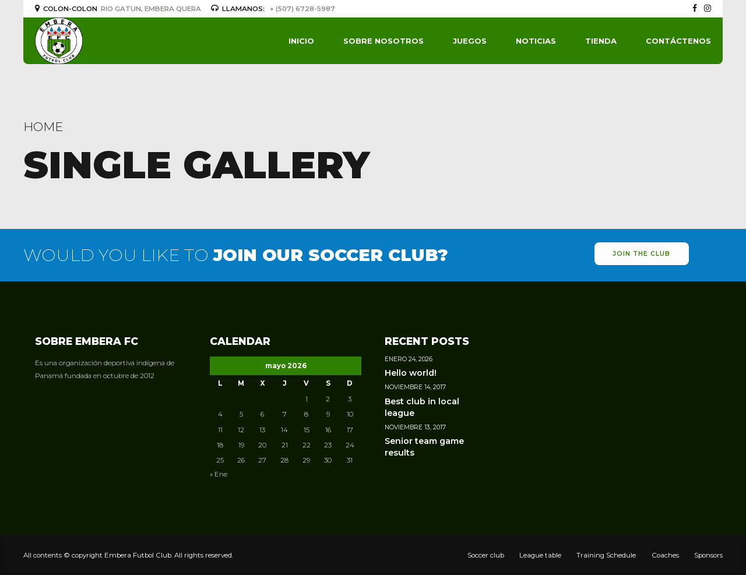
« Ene (218, 474)
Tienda (601, 40)
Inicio (301, 40)
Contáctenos (678, 40)
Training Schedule (606, 555)
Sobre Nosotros (383, 40)
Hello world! (411, 373)
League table (540, 555)
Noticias (536, 40)
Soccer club (485, 555)
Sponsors (708, 555)
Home (43, 126)
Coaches (665, 555)
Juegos (470, 40)
